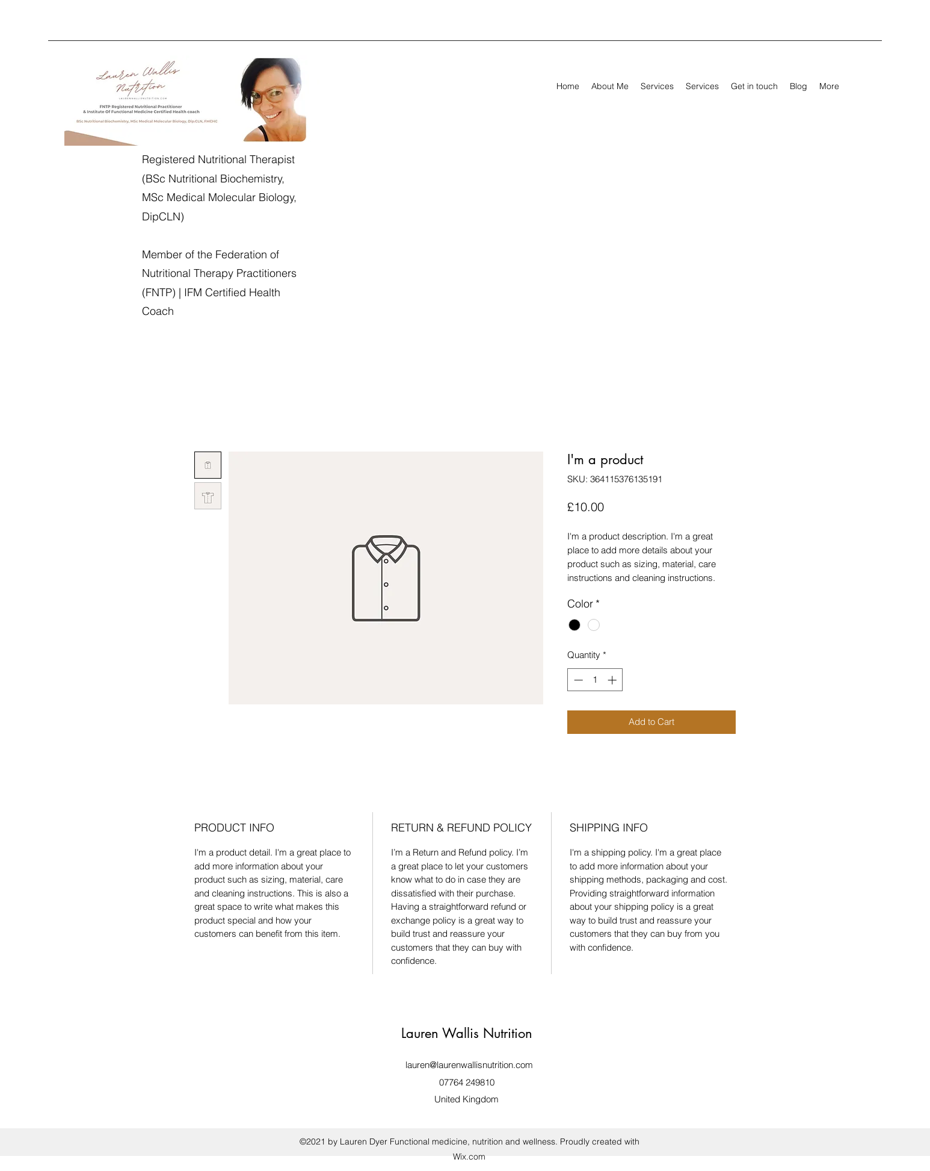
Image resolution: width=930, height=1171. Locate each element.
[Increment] (613, 680)
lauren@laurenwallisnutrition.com (469, 1064)
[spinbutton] (595, 680)
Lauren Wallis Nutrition (466, 1033)
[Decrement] (577, 680)
